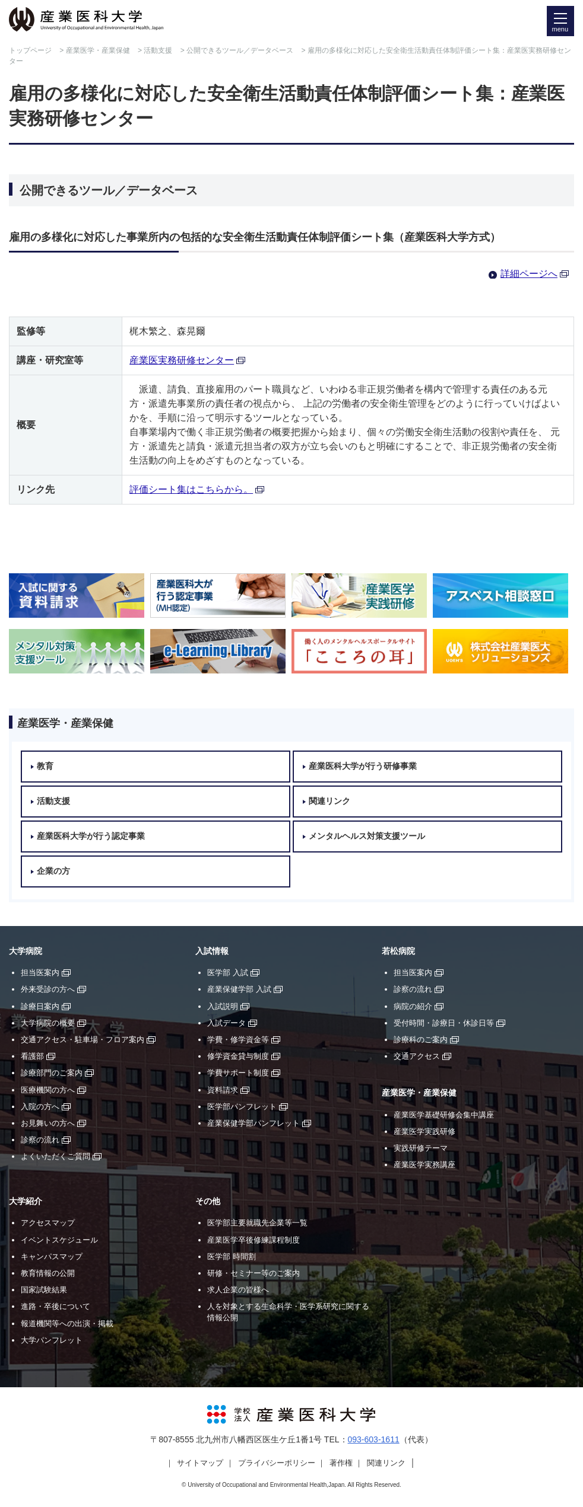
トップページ (30, 50)
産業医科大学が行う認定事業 (91, 836)
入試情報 (212, 951)
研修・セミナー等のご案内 (253, 1273)
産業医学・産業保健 (98, 50)
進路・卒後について (55, 1306)
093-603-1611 (374, 1439)
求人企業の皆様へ (238, 1289)
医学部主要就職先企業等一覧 (257, 1222)
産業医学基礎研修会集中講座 (444, 1114)
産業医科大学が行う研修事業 (363, 766)
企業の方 (53, 871)
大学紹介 (25, 1201)
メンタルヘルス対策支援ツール (367, 836)
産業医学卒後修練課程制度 (253, 1239)
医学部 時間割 (231, 1256)
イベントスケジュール (59, 1239)
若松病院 (398, 951)
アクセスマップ (48, 1222)
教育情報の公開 (48, 1273)
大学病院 (25, 951)
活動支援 (158, 50)
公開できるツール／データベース (239, 50)
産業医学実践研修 (424, 1131)
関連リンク (329, 801)
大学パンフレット (52, 1340)
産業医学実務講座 (424, 1164)
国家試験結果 (44, 1289)
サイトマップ (200, 1462)
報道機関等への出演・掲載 (67, 1323)
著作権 (341, 1462)
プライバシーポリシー (276, 1462)
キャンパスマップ (52, 1256)
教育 (45, 766)
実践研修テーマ (421, 1148)
